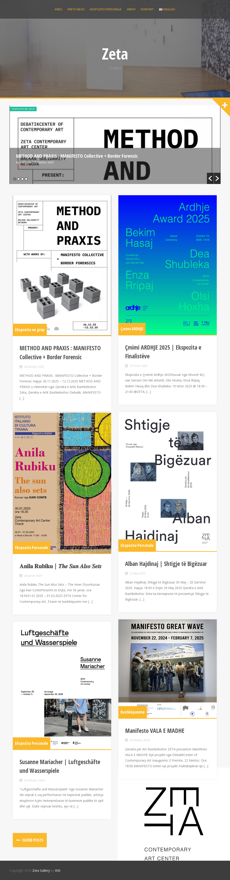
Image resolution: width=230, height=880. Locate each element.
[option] (115, 144)
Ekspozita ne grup (23, 109)
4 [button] (26, 178)
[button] (210, 178)
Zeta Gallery (41, 870)
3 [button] (22, 178)
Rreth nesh (76, 9)
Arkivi (131, 9)
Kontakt (147, 9)
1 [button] (14, 178)
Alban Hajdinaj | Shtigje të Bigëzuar (166, 564)
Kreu (58, 9)
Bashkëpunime (133, 712)
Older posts (32, 840)
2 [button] (18, 178)
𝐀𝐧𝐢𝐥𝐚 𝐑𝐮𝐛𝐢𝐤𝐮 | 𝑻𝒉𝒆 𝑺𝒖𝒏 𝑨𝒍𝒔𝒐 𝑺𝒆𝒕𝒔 (61, 566)
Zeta (115, 53)
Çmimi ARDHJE (132, 329)
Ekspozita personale (106, 9)
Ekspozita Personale (137, 545)
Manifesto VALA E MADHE (154, 731)
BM (57, 870)
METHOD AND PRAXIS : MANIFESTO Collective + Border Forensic (77, 155)
